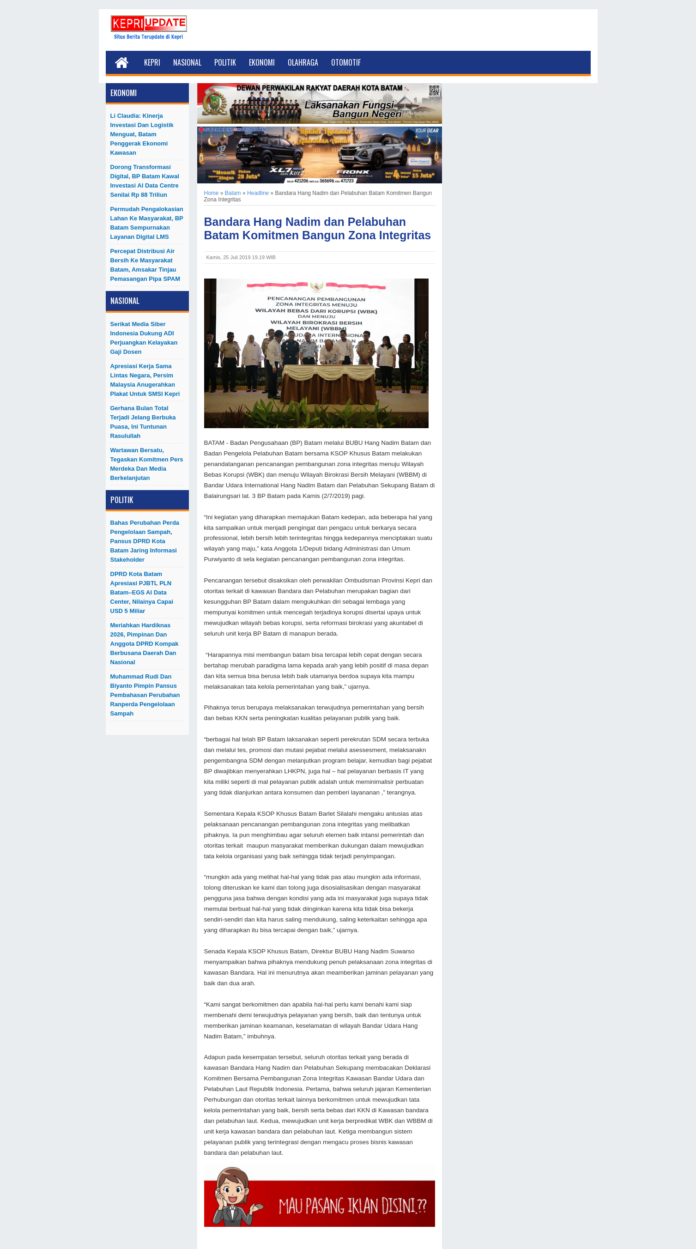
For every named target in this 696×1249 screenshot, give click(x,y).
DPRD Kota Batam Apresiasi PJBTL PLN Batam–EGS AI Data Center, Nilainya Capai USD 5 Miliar (142, 592)
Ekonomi (262, 62)
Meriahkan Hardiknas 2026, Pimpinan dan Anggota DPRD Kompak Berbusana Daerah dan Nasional (144, 644)
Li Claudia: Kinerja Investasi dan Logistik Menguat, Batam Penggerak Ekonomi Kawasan (142, 134)
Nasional (187, 62)
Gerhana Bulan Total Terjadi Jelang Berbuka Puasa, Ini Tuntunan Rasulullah (143, 422)
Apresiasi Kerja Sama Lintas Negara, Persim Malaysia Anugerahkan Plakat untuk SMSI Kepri (145, 380)
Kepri (152, 62)
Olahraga (303, 62)
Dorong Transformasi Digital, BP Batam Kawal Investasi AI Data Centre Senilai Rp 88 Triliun (144, 181)
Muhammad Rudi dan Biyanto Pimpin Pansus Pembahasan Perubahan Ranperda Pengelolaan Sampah (145, 695)
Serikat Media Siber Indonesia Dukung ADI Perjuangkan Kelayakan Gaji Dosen (144, 338)
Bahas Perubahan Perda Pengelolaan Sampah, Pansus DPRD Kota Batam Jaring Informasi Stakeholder (145, 541)
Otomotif (346, 62)
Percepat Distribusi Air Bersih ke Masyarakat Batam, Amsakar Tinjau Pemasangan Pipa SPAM (145, 265)
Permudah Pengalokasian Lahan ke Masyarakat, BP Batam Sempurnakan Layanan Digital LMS (146, 223)
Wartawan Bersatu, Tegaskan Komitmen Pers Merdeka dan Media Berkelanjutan (146, 464)
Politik (225, 62)
